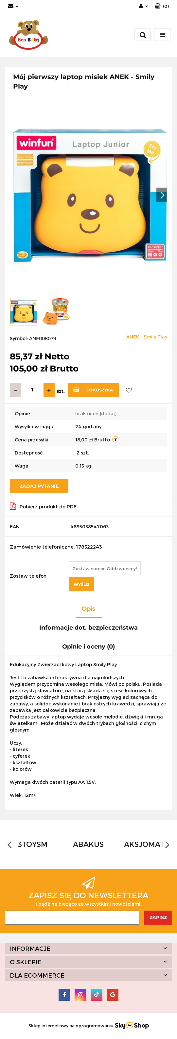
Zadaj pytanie (39, 486)
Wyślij (81, 584)
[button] (161, 6)
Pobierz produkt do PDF (43, 506)
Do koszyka (93, 389)
